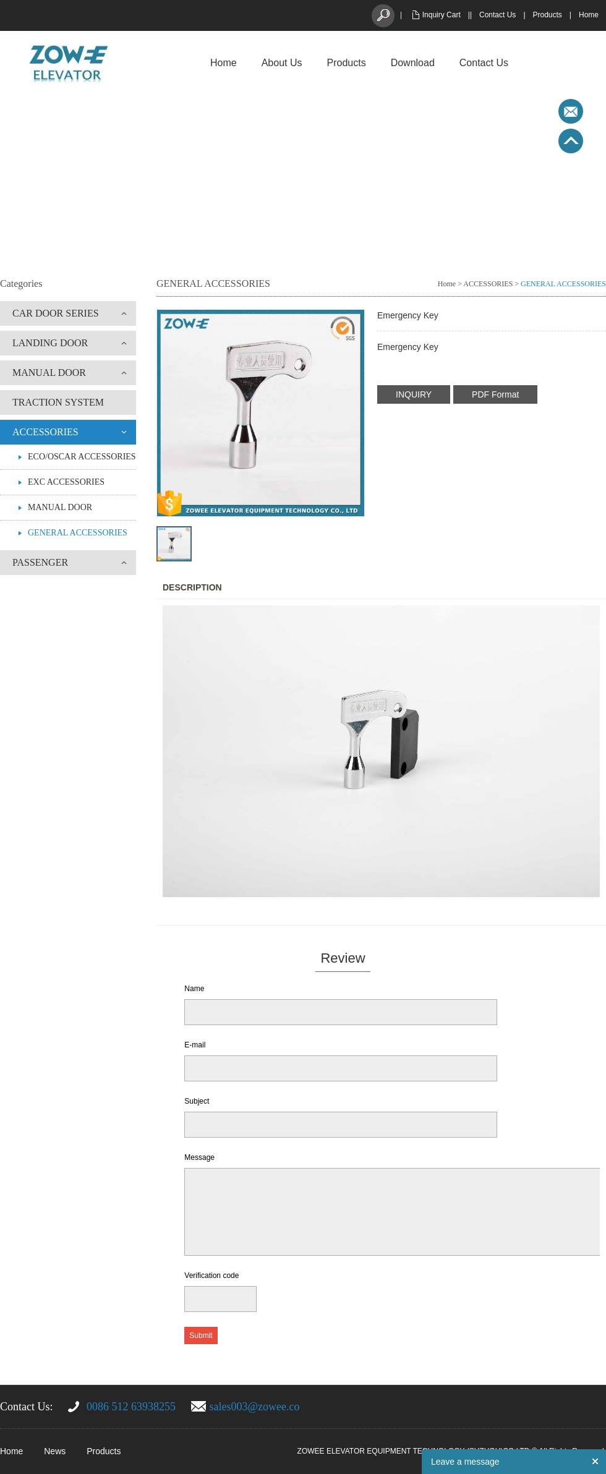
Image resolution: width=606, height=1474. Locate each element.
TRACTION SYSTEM (58, 402)
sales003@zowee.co (255, 1406)
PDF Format (495, 394)
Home (589, 15)
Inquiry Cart (441, 15)
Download (413, 63)
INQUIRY (414, 394)
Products (547, 15)
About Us (282, 63)
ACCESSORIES (45, 432)
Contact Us (497, 15)
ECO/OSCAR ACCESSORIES (82, 456)
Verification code (211, 1275)
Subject (196, 1101)
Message (199, 1157)
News (55, 1451)
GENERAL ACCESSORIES (77, 532)
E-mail (194, 1045)
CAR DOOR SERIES (55, 313)
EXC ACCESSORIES (66, 482)
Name (194, 988)
